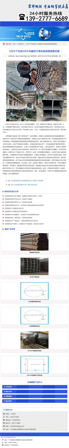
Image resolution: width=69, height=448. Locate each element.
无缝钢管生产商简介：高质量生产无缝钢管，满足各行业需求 (24, 224)
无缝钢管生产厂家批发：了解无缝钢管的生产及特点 (21, 221)
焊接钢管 (9, 396)
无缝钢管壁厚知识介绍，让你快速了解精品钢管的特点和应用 (24, 205)
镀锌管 (42, 144)
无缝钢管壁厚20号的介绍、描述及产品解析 (18, 199)
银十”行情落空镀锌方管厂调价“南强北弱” (24, 185)
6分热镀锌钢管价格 (34, 301)
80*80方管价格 (34, 277)
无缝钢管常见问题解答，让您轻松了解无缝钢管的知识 (22, 214)
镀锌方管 (23, 124)
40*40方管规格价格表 (35, 351)
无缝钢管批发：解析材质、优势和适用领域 (18, 217)
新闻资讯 (21, 44)
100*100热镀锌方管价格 (34, 375)
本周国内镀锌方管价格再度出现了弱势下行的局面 (27, 180)
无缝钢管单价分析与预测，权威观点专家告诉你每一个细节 (23, 196)
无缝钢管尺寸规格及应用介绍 (14, 208)
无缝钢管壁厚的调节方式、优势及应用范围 (18, 202)
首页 (14, 44)
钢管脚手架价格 (34, 252)
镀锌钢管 (9, 401)
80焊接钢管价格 (34, 326)
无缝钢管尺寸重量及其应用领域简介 (16, 211)
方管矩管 (9, 387)
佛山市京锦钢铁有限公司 (8, 437)
